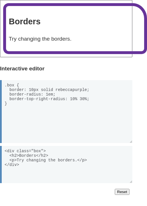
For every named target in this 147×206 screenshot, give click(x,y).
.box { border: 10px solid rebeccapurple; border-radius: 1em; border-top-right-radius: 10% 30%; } (66, 111)
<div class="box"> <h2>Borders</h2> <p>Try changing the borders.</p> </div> (66, 164)
